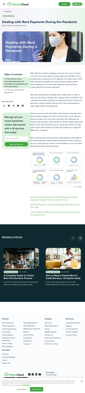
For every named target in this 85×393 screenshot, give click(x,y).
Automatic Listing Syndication (8, 339)
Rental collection (8, 17)
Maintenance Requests (31, 329)
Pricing (47, 329)
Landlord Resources (73, 323)
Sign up (76, 4)
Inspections (27, 341)
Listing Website (7, 335)
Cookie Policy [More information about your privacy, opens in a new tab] (26, 385)
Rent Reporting (28, 326)
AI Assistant (27, 338)
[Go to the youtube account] (41, 374)
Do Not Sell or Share (51, 344)
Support (69, 326)
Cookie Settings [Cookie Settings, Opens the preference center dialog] (21, 389)
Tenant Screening (8, 326)
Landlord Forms (71, 335)
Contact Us (49, 335)
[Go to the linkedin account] (37, 374)
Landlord (5, 354)
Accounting (6, 332)
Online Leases (7, 343)
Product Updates (72, 332)
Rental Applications (9, 329)
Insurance (26, 344)
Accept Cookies (36, 389)
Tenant (4, 360)
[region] (42, 385)
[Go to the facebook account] (33, 374)
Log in (62, 4)
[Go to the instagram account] (29, 374)
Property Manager (8, 357)
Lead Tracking (28, 335)
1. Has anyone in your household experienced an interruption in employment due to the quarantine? (16, 84)
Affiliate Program (51, 332)
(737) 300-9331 (54, 375)
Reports (26, 332)
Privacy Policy (50, 341)
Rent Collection (8, 323)
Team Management (30, 323)
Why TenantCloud (51, 326)
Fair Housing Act (72, 329)
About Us (48, 323)
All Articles (7, 12)
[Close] (81, 381)
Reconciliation (7, 346)
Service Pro (6, 363)
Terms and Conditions (52, 338)
